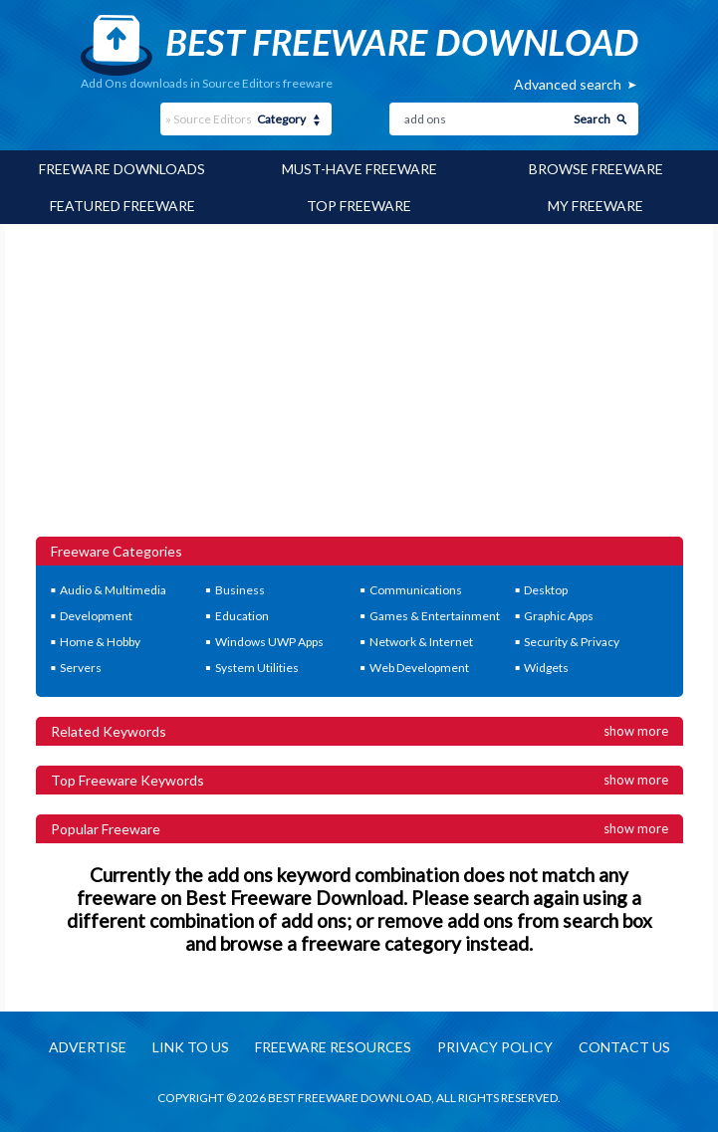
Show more (635, 731)
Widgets (546, 667)
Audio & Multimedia (113, 589)
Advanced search (567, 84)
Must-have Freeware (359, 168)
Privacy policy (495, 1046)
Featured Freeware (122, 205)
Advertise (87, 1046)
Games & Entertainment (434, 615)
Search (592, 119)
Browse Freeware (596, 168)
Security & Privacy (571, 641)
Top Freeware (359, 205)
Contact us (624, 1046)
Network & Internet (421, 641)
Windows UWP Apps (269, 641)
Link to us (190, 1046)
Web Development (419, 667)
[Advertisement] (359, 387)
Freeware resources (333, 1046)
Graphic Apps (559, 615)
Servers (81, 667)
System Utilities (257, 667)
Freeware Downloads (122, 168)
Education (242, 615)
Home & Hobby (100, 641)
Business (240, 589)
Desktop (546, 589)
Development (96, 615)
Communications (415, 589)
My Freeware (595, 205)
